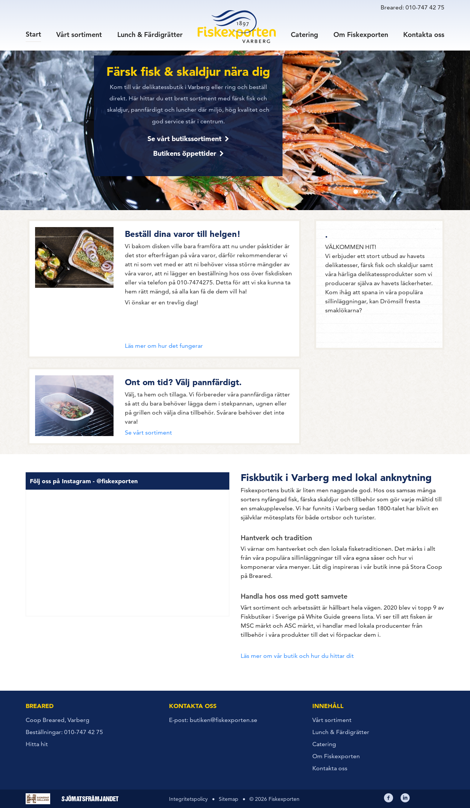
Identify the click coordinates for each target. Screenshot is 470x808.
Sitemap (228, 799)
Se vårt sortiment (148, 432)
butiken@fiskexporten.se (223, 720)
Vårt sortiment (79, 34)
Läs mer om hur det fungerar (164, 345)
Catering (304, 34)
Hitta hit (37, 744)
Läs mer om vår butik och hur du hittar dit (297, 655)
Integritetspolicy (188, 799)
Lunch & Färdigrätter (150, 34)
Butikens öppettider (184, 153)
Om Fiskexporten (360, 34)
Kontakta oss (423, 34)
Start (33, 33)
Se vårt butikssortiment (184, 138)
